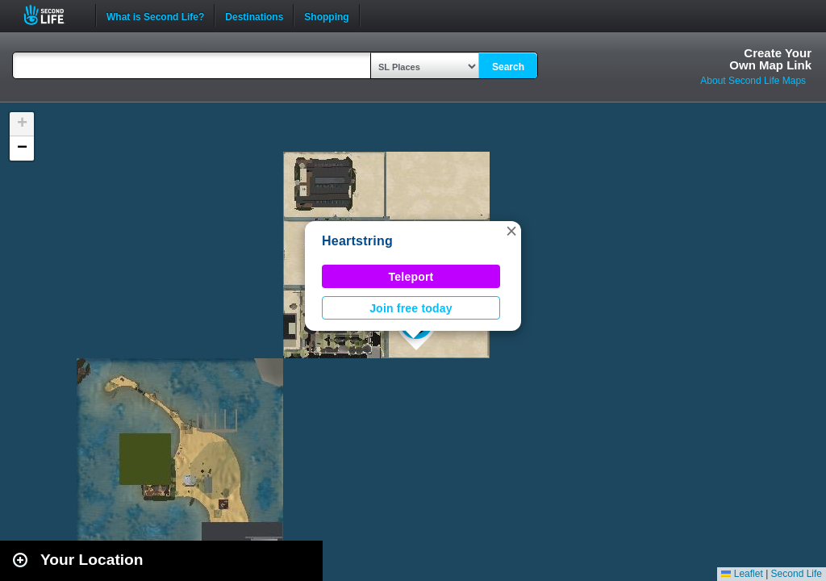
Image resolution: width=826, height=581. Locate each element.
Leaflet (741, 573)
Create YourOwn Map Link (770, 59)
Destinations (254, 15)
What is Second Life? (155, 15)
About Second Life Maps (753, 80)
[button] (511, 230)
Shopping (326, 15)
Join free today (411, 308)
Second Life (53, 15)
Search (508, 67)
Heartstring (357, 241)
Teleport (411, 276)
